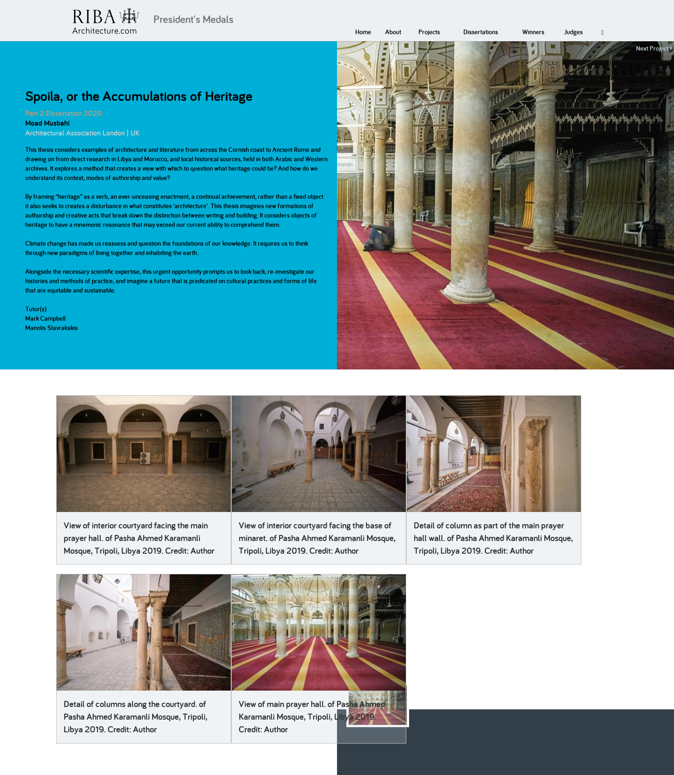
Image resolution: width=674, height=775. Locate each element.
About (393, 32)
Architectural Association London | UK (82, 133)
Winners (533, 32)
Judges (573, 32)
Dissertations (480, 32)
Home (363, 32)
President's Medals (194, 19)
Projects (429, 32)
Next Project (652, 48)
